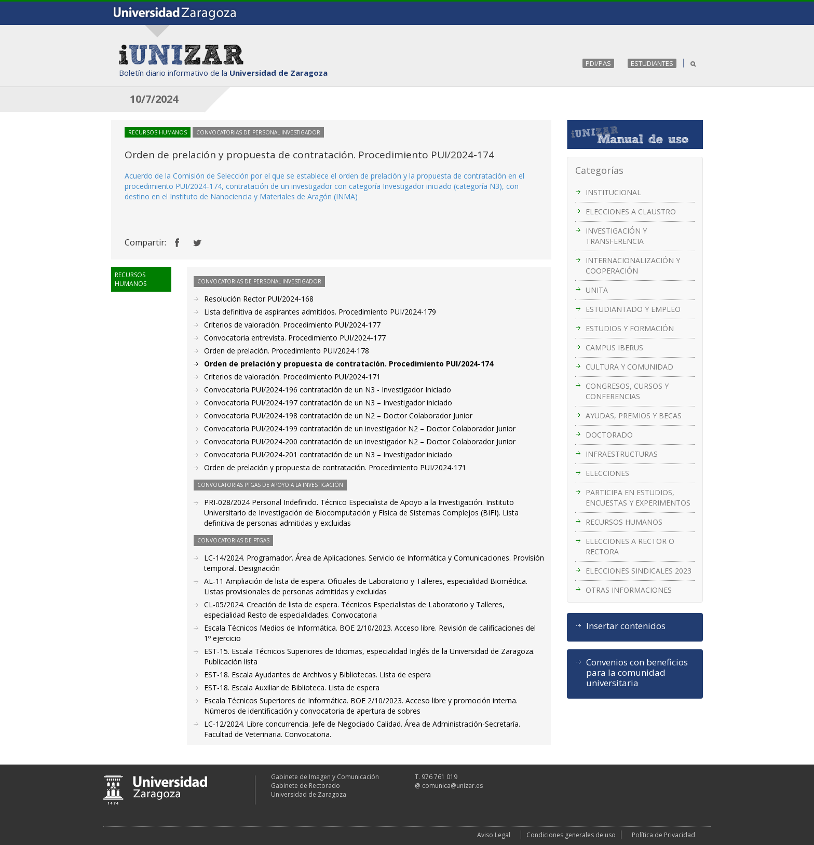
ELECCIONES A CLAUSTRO (631, 211)
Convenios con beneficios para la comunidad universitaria (637, 672)
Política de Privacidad (663, 834)
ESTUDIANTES (652, 63)
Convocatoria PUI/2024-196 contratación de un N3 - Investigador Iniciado (327, 389)
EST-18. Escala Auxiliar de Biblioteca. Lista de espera (291, 687)
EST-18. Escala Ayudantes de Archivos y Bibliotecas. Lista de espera (317, 674)
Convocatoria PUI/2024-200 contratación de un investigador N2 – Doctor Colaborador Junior (359, 441)
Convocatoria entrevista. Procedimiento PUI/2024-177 (295, 338)
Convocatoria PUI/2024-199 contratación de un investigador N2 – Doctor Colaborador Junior (359, 428)
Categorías (599, 170)
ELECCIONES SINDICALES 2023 (638, 571)
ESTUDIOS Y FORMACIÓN (630, 328)
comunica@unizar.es (452, 785)
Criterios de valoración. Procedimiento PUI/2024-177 (292, 325)
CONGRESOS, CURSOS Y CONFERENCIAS (627, 391)
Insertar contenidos (626, 626)
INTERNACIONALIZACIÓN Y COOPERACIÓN (633, 265)
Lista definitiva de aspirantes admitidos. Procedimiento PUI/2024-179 (320, 312)
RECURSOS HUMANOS (624, 522)
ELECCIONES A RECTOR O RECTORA (630, 546)
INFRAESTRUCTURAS (622, 454)
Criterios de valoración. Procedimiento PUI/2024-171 (292, 376)
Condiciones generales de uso (571, 834)
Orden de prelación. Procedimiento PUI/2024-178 (286, 351)
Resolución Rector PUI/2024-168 (259, 299)
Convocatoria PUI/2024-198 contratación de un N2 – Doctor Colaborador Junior (338, 415)
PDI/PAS (598, 63)
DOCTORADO (609, 435)
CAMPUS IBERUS (614, 347)
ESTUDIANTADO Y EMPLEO (633, 309)
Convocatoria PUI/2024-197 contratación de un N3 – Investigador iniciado (328, 402)
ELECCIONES (607, 473)
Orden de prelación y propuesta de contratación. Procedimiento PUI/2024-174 (348, 364)
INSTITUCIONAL (613, 192)
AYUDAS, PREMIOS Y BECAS (634, 415)
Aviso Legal (493, 834)
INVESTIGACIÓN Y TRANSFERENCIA (616, 236)
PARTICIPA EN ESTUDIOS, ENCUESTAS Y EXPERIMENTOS (638, 497)
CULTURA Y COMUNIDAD (629, 367)
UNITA (597, 290)
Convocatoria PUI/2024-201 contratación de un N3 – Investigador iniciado (328, 454)
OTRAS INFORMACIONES (629, 590)
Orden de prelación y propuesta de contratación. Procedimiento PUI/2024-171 (335, 467)
